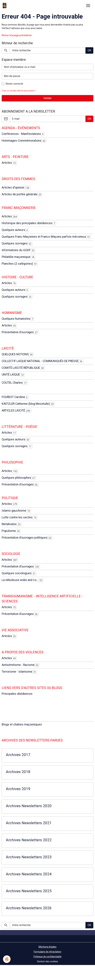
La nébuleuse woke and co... (20, 580)
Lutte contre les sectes (17, 517)
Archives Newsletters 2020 (29, 806)
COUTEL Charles (12, 382)
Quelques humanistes (16, 318)
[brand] (5, 5)
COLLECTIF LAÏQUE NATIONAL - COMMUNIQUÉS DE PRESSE (40, 361)
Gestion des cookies (47, 961)
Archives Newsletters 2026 (29, 908)
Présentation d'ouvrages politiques (24, 537)
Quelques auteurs (13, 230)
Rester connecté (14, 83)
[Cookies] (7, 959)
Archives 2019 (18, 789)
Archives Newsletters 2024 (29, 874)
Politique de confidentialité (47, 956)
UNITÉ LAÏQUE (11, 374)
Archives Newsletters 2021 (29, 823)
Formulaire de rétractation (47, 951)
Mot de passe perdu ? (27, 91)
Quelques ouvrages (14, 243)
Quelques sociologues (16, 573)
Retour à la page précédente (17, 35)
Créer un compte (9, 91)
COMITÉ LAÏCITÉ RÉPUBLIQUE (21, 367)
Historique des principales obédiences (27, 223)
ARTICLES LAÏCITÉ (13, 410)
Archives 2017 (18, 754)
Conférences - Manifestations (21, 134)
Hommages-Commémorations (21, 140)
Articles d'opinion (13, 187)
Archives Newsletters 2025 (29, 891)
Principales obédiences (17, 693)
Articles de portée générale (19, 194)
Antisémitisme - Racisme (18, 665)
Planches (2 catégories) (17, 263)
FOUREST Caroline (13, 397)
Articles (7, 162)
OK (89, 50)
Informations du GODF (16, 250)
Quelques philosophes (16, 477)
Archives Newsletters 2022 (29, 840)
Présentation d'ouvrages (18, 332)
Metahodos (9, 524)
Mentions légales (47, 946)
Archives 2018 (18, 772)
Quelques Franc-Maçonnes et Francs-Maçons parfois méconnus (44, 236)
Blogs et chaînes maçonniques (22, 724)
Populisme (9, 531)
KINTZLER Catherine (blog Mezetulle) (26, 403)
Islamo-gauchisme (14, 510)
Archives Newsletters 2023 (29, 857)
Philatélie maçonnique (16, 257)
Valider (47, 98)
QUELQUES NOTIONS (15, 354)
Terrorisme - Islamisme (17, 671)
